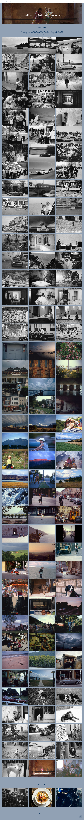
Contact (11, 1)
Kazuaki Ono (76, 1)
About (4, 1)
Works (7, 1)
